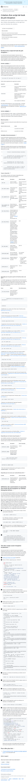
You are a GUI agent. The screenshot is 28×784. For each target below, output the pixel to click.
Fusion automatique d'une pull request (18, 355)
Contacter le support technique (7, 770)
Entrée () (5, 63)
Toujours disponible (6, 173)
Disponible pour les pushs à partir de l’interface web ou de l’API (13, 277)
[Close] (25, 1)
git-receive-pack (5, 105)
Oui (3, 762)
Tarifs (23, 778)
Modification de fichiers (6, 310)
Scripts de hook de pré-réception (8, 11)
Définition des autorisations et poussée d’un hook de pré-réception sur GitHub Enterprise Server (13, 488)
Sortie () (6, 111)
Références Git (23, 106)
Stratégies (16, 9)
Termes (10, 778)
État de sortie (5, 120)
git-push (15, 216)
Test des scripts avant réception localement (11, 546)
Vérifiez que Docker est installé (9, 557)
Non (8, 762)
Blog (9, 779)
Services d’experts (4, 779)
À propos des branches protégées (18, 366)
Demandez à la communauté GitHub (8, 769)
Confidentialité (15, 778)
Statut (20, 778)
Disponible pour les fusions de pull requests (11, 436)
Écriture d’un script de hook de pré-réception (12, 51)
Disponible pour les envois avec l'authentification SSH (13, 472)
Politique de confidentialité (5, 764)
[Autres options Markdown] (14, 28)
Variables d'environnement (9, 135)
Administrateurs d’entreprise (8, 9)
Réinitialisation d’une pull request (8, 403)
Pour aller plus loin (7, 748)
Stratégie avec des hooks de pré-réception (10, 10)
